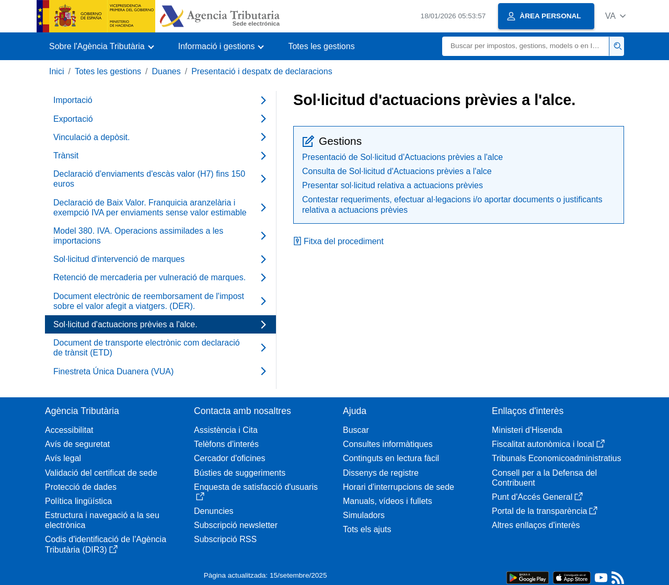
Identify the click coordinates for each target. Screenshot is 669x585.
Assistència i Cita (226, 430)
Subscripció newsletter (236, 525)
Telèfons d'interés (226, 444)
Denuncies (214, 511)
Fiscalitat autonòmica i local (548, 444)
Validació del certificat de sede (101, 472)
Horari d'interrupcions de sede (398, 487)
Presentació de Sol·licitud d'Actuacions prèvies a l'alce (402, 157)
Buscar (356, 430)
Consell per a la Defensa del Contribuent (544, 477)
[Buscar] (525, 46)
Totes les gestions (321, 46)
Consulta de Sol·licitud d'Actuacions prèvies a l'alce (397, 171)
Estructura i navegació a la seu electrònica (102, 520)
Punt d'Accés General (537, 496)
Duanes (166, 71)
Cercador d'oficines (229, 458)
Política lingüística (78, 501)
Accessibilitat (69, 430)
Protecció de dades (81, 487)
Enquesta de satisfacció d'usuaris (256, 492)
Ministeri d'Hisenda (527, 430)
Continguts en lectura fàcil (391, 458)
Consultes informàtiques (388, 444)
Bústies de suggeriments (239, 472)
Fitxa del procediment (338, 241)
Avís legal (63, 458)
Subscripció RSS (225, 539)
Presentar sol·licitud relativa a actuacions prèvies (392, 185)
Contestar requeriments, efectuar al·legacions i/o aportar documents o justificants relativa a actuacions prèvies (452, 204)
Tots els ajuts (367, 529)
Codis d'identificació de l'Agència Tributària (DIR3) (105, 544)
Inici (56, 71)
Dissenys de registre (381, 472)
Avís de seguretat (77, 444)
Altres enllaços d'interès (536, 525)
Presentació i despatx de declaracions (261, 71)
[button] (615, 16)
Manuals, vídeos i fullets (387, 501)
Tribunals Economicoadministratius (556, 458)
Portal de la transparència (544, 511)
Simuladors (364, 515)
